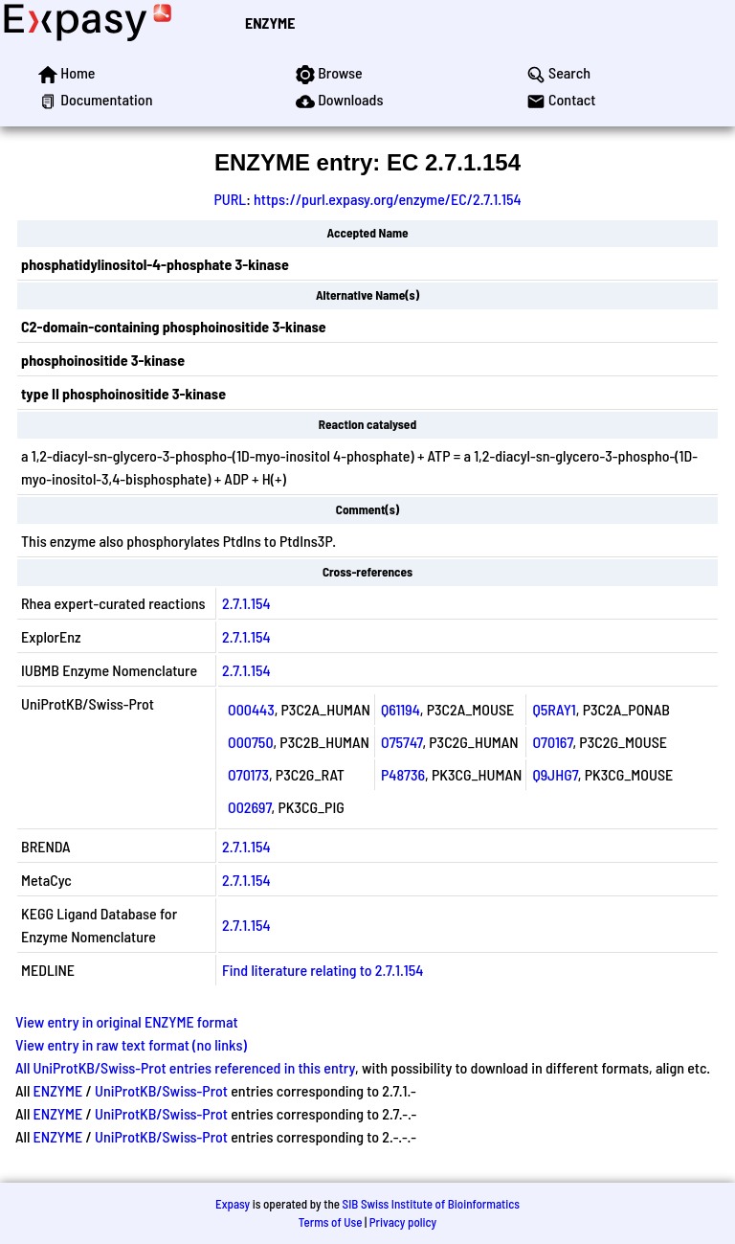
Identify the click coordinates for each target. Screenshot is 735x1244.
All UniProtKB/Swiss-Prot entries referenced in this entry (185, 1067)
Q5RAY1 (553, 709)
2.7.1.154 (246, 603)
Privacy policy (402, 1222)
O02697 (250, 807)
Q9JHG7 (554, 774)
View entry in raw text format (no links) (131, 1044)
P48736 (403, 774)
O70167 (552, 742)
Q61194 (400, 709)
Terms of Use (331, 1222)
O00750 (250, 742)
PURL (229, 199)
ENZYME (270, 22)
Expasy (232, 1203)
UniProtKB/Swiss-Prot (161, 1090)
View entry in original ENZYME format (126, 1021)
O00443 (251, 709)
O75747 (401, 742)
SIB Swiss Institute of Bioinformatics (431, 1203)
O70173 (248, 774)
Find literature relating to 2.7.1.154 (322, 970)
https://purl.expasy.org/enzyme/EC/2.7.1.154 (388, 199)
